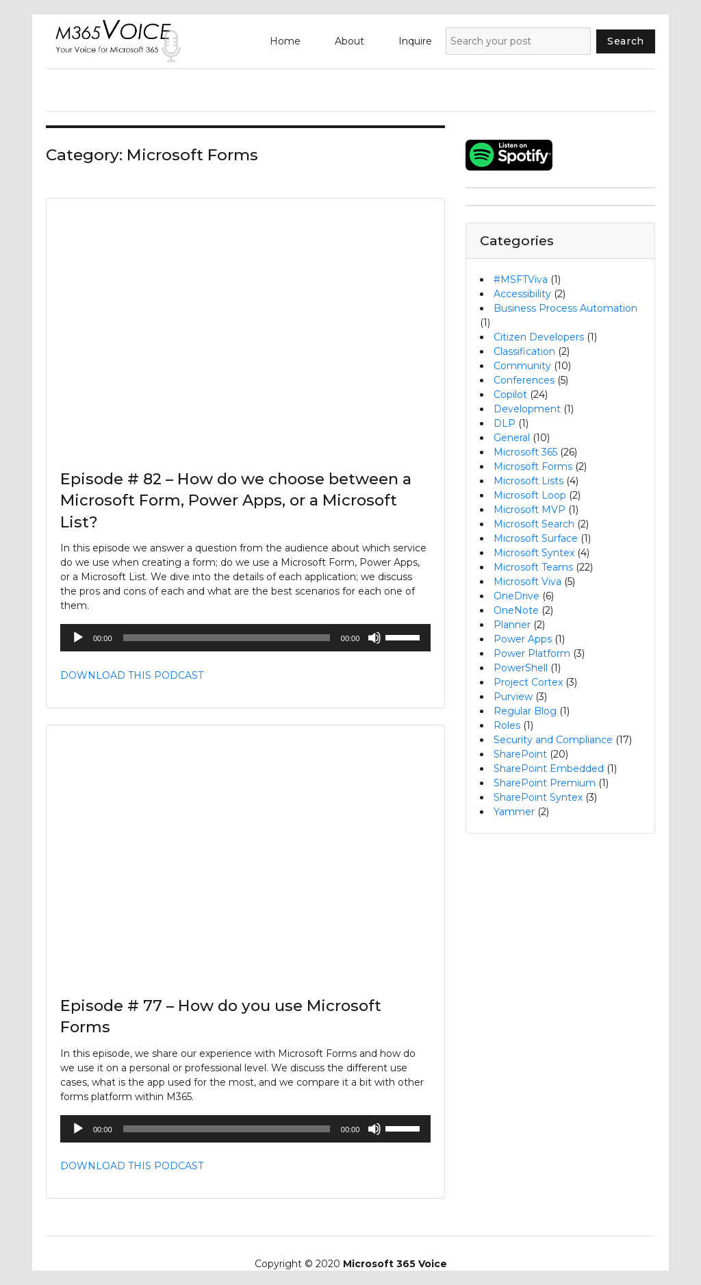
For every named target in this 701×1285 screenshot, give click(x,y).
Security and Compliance (553, 740)
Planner (512, 625)
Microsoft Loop (530, 495)
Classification (524, 351)
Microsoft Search (534, 524)
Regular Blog (525, 711)
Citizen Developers (539, 337)
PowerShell (521, 668)
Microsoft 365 (525, 452)
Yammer (514, 812)
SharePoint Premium (545, 783)
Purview (513, 696)
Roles (507, 725)
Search (625, 41)
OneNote (516, 610)
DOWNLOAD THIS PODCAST (131, 675)
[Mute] (374, 638)
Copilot (510, 394)
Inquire (415, 41)
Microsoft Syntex (534, 553)
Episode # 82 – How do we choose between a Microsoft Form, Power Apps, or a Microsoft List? (235, 500)
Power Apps (523, 639)
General (512, 438)
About (349, 41)
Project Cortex (528, 682)
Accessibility (522, 294)
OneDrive (516, 596)
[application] (245, 637)
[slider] (226, 637)
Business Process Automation (565, 308)
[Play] (78, 638)
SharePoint (520, 754)
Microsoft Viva (527, 581)
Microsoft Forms (533, 466)
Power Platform (532, 653)
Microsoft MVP (529, 509)
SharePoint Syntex (538, 797)
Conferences (524, 380)
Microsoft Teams (533, 567)
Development (527, 409)
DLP (504, 423)
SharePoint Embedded (549, 768)
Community (522, 366)
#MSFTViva (521, 279)
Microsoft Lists (528, 481)
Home (285, 41)
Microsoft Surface (536, 538)
